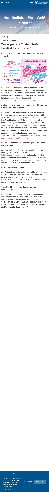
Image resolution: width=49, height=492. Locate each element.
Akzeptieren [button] (40, 482)
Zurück (4, 37)
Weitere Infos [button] (7, 489)
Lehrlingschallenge (9, 155)
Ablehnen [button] (28, 482)
